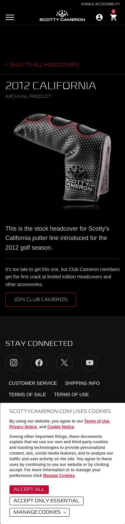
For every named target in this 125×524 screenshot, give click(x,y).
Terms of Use (96, 421)
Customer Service (33, 383)
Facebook (39, 362)
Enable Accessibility (100, 4)
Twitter (64, 362)
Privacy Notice (23, 427)
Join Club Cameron (41, 299)
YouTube (89, 362)
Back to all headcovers (44, 65)
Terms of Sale (27, 394)
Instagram (13, 362)
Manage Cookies (59, 475)
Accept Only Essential (46, 501)
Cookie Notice (60, 427)
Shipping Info (82, 383)
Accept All (29, 489)
